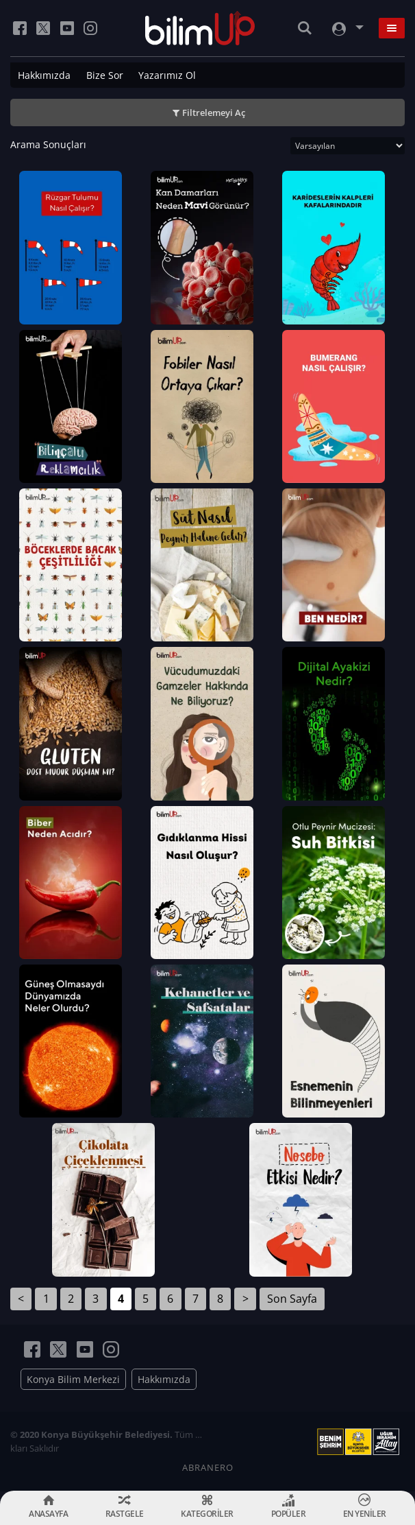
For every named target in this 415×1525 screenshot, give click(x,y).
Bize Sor (104, 75)
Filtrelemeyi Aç (213, 112)
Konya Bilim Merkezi (73, 1379)
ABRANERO (208, 1467)
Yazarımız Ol (167, 75)
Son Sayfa (292, 1298)
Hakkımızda (44, 75)
